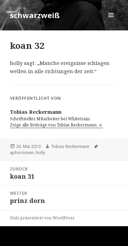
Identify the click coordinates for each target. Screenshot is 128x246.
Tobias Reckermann (70, 146)
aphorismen (22, 152)
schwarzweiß (35, 15)
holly (40, 152)
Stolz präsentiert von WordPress (42, 218)
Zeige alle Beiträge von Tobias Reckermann (54, 125)
